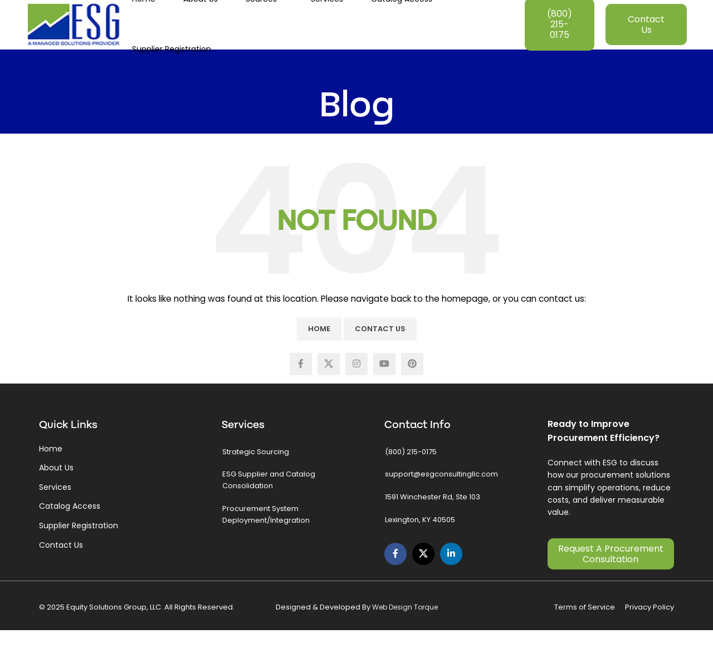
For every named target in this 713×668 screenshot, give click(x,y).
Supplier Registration (78, 560)
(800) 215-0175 (559, 41)
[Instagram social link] (356, 399)
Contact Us (646, 41)
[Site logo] (73, 41)
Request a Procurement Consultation (610, 588)
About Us (56, 502)
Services (55, 521)
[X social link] (329, 399)
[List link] (285, 485)
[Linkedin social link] (451, 588)
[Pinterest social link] (412, 399)
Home (319, 363)
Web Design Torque (405, 642)
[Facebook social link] (301, 399)
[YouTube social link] (384, 399)
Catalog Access (69, 541)
